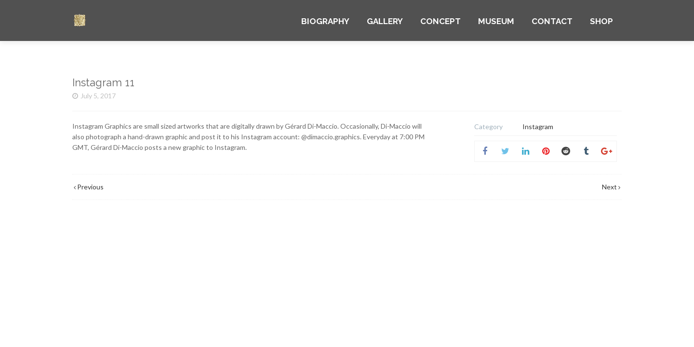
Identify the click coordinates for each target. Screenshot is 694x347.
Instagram (537, 126)
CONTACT (552, 21)
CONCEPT (440, 21)
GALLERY (385, 21)
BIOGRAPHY (325, 21)
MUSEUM (496, 21)
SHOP (601, 21)
